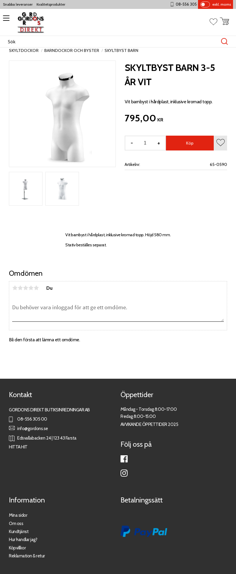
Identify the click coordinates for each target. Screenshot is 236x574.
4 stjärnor (31, 288)
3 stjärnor (25, 288)
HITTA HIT (18, 447)
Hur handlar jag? (23, 539)
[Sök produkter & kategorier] (111, 41)
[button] (5, 20)
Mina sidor (18, 515)
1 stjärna (15, 288)
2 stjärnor (20, 288)
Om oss (16, 523)
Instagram (124, 473)
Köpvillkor (17, 548)
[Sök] (224, 41)
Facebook (124, 458)
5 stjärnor (36, 288)
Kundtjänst (18, 531)
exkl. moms (221, 4)
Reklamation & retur (27, 556)
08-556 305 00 (192, 4)
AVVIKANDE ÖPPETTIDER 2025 (149, 424)
